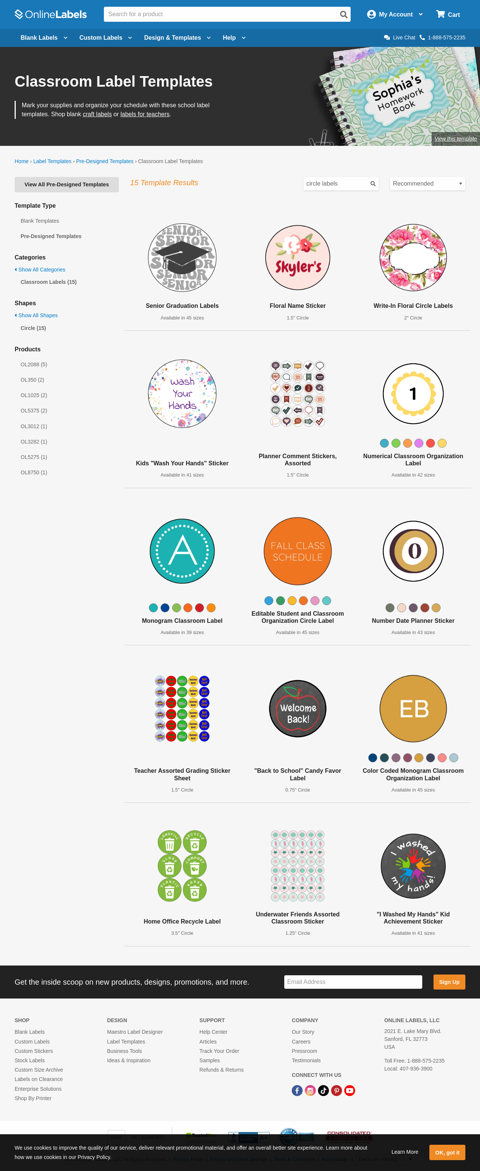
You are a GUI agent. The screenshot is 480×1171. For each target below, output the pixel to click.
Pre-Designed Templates (105, 161)
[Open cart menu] (447, 14)
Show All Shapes (36, 315)
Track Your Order (219, 1051)
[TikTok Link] (324, 1090)
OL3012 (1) (34, 426)
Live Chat (399, 37)
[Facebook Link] (298, 1090)
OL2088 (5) (34, 364)
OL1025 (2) (34, 395)
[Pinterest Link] (337, 1090)
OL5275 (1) (34, 457)
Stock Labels (30, 1060)
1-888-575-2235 (442, 37)
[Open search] (344, 14)
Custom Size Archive (39, 1070)
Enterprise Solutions (38, 1089)
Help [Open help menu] (234, 37)
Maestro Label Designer (135, 1032)
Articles (208, 1042)
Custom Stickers (34, 1051)
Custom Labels (32, 1042)
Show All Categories (40, 270)
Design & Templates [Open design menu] (177, 37)
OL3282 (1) (34, 442)
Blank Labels (30, 1032)
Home (21, 161)
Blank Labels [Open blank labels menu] (44, 37)
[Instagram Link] (311, 1090)
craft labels (97, 114)
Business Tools (124, 1051)
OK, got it (447, 1153)
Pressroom (304, 1051)
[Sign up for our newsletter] (353, 982)
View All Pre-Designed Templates (66, 184)
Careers (301, 1042)
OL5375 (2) (34, 411)
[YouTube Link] (349, 1090)
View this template (456, 139)
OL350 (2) (32, 380)
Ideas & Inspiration (128, 1060)
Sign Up (449, 982)
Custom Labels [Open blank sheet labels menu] (106, 37)
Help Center (214, 1032)
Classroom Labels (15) (48, 282)
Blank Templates (40, 221)
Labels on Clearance (39, 1079)
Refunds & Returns (222, 1070)
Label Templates (52, 161)
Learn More (405, 1152)
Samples (210, 1060)
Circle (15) (33, 328)
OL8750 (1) (34, 472)
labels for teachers (145, 114)
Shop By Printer (33, 1098)
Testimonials (306, 1060)
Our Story (303, 1032)
